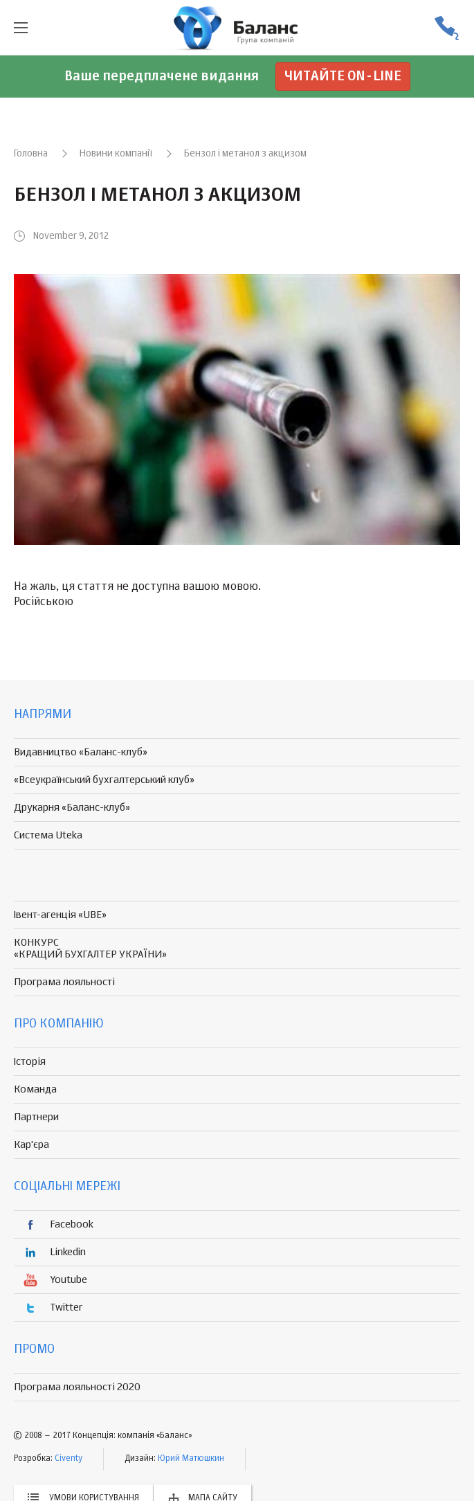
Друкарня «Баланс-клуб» (72, 807)
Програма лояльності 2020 (77, 1387)
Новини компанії (116, 154)
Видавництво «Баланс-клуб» (80, 752)
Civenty (68, 1459)
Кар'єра (31, 1145)
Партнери (36, 1117)
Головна (31, 154)
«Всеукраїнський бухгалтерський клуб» (104, 780)
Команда (35, 1089)
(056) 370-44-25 (446, 28)
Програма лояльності (64, 982)
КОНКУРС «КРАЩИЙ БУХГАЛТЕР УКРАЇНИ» (90, 948)
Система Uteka (48, 835)
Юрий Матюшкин (191, 1459)
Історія (30, 1062)
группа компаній (237, 27)
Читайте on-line (342, 76)
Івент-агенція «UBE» (60, 915)
